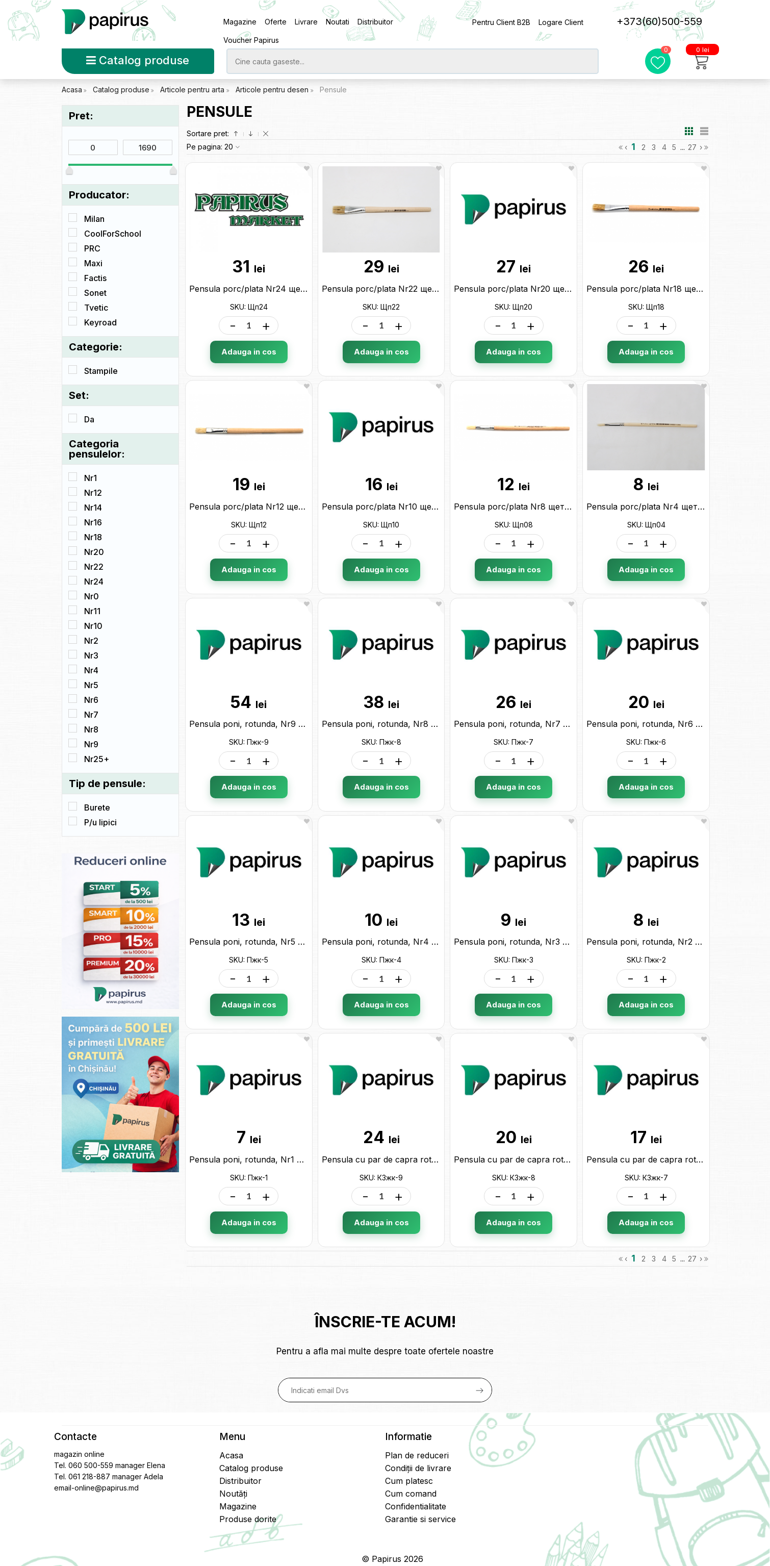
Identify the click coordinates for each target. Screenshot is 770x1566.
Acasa (72, 89)
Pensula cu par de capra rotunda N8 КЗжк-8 (542, 1159)
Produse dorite (247, 1519)
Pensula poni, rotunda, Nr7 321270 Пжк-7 (537, 724)
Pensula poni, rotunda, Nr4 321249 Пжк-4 (405, 942)
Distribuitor (375, 21)
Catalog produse (137, 60)
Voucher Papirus (251, 40)
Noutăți (233, 1493)
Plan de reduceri (417, 1455)
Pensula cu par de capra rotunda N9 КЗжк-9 (410, 1159)
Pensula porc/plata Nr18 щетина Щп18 (663, 289)
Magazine (239, 21)
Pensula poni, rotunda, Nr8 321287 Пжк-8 (404, 724)
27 (692, 147)
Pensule (333, 89)
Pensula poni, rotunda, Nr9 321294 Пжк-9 (272, 724)
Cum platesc (409, 1481)
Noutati (337, 21)
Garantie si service (420, 1519)
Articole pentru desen (273, 89)
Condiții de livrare (418, 1468)
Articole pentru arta (193, 89)
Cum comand (411, 1493)
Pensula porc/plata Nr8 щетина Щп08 (529, 506)
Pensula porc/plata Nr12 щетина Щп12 (265, 506)
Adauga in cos (248, 352)
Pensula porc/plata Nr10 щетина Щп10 (398, 506)
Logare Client (560, 22)
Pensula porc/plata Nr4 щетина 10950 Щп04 (675, 506)
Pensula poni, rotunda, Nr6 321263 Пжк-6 (669, 724)
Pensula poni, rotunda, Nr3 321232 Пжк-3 (536, 942)
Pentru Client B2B (501, 22)
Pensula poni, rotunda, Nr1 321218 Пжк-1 (269, 1159)
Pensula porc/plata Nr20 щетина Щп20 (531, 289)
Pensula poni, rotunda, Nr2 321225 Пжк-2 (668, 942)
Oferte (276, 21)
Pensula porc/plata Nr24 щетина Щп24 (267, 289)
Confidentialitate (415, 1506)
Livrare (306, 21)
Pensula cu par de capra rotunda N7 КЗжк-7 (674, 1159)
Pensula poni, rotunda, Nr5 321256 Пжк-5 (271, 942)
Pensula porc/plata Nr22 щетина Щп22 (399, 289)
